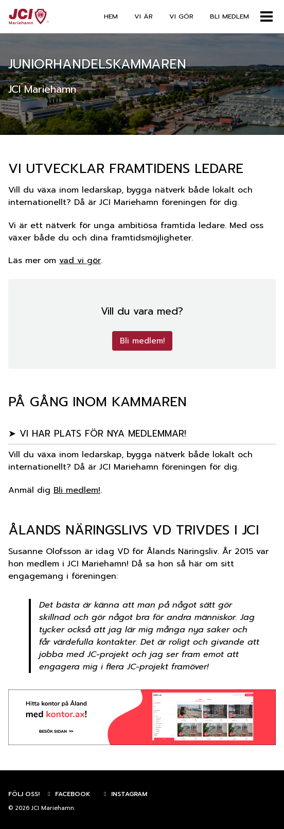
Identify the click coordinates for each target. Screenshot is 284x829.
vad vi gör (80, 260)
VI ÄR (143, 16)
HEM (111, 16)
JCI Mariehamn (52, 808)
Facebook (68, 794)
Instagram (124, 794)
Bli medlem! (142, 341)
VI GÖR (181, 16)
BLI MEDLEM (229, 16)
